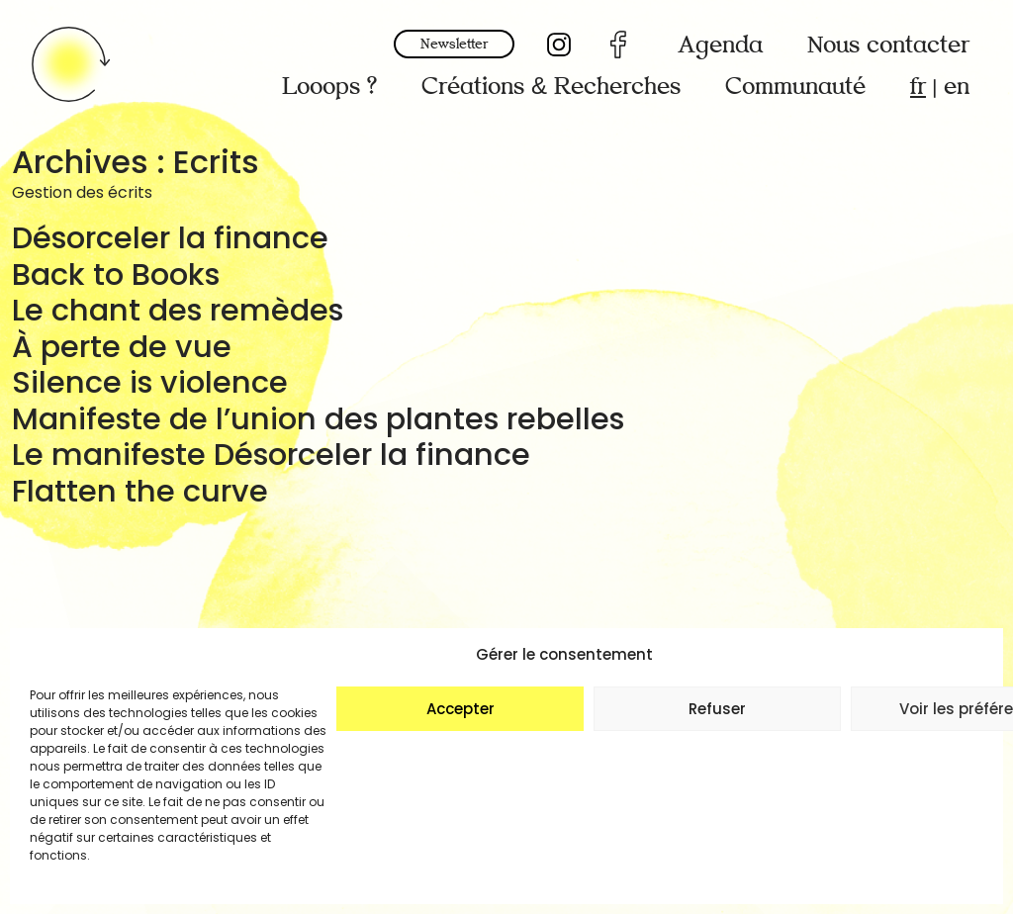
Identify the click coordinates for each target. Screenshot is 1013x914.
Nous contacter (888, 45)
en (956, 86)
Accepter (460, 708)
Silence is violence (150, 382)
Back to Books (116, 274)
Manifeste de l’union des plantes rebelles (318, 419)
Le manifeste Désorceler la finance (271, 454)
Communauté (795, 86)
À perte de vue (121, 346)
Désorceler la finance (170, 238)
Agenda (720, 45)
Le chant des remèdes (177, 310)
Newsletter (454, 44)
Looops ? (329, 86)
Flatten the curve (140, 491)
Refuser (717, 708)
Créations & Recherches (551, 86)
